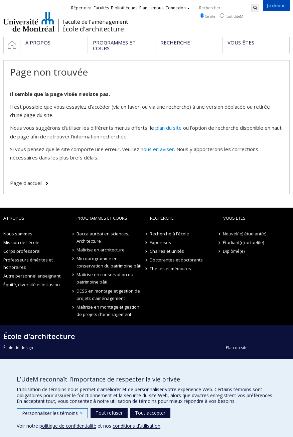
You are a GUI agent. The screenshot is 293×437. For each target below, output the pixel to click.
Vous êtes (234, 218)
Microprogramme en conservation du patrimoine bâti (109, 262)
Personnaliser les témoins (52, 413)
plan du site (168, 127)
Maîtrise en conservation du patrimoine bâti (105, 278)
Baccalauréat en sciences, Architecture (103, 237)
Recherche (162, 218)
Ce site (207, 16)
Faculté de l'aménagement (95, 21)
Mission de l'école (21, 242)
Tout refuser (109, 413)
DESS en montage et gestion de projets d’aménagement (108, 294)
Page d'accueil (26, 183)
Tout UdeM (231, 16)
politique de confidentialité (67, 426)
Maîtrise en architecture (101, 250)
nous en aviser (157, 149)
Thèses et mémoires (170, 268)
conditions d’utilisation (136, 426)
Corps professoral (21, 251)
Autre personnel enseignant (31, 276)
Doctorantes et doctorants (176, 260)
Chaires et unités (167, 251)
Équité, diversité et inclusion (31, 285)
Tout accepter (150, 413)
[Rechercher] (255, 8)
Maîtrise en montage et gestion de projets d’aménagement (108, 310)
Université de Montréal (28, 22)
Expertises (160, 242)
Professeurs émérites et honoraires (28, 263)
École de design (18, 347)
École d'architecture (93, 29)
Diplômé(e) (234, 251)
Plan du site (237, 347)
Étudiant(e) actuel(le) (243, 242)
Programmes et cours (102, 218)
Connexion (177, 8)
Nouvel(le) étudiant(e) (245, 234)
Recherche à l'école (169, 234)
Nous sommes (17, 234)
